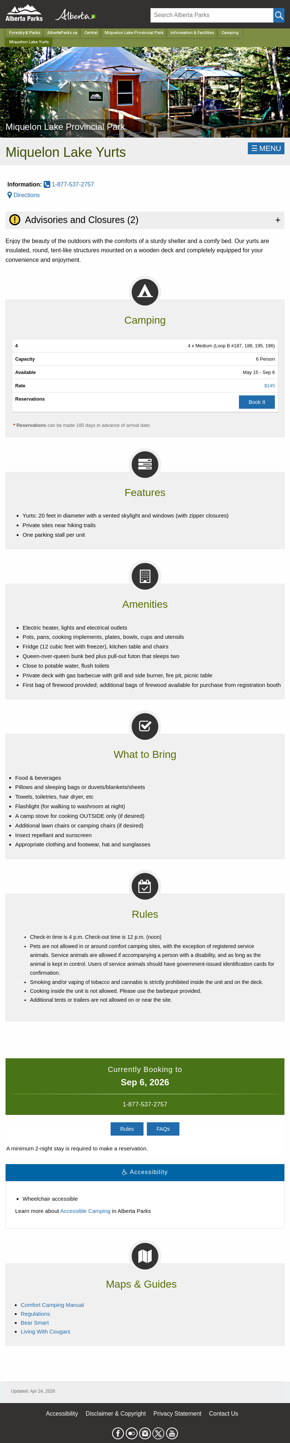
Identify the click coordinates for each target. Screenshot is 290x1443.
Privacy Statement (178, 1413)
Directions (23, 195)
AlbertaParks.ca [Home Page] (62, 32)
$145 (269, 385)
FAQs (163, 1129)
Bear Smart (35, 1322)
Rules (127, 1129)
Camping (230, 32)
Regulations (35, 1314)
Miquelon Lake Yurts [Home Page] (29, 42)
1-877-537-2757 (69, 184)
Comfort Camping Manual (52, 1305)
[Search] (212, 15)
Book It (257, 402)
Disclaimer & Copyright (116, 1413)
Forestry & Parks (24, 32)
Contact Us (223, 1413)
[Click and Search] (278, 15)
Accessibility (62, 1413)
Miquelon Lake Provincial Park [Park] (134, 32)
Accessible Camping (85, 1211)
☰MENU (266, 148)
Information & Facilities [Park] (192, 32)
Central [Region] (91, 32)
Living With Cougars (45, 1331)
